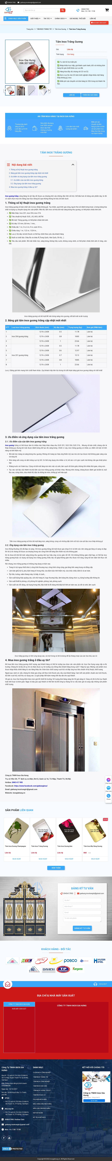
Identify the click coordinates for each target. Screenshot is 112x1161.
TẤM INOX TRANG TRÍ (44, 29)
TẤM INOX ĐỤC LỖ (39, 1095)
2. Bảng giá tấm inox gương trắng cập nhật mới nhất (28, 173)
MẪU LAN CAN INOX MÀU (41, 1108)
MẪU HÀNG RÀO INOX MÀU (42, 1104)
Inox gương (9, 445)
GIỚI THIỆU (34, 19)
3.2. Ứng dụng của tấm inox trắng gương (26, 184)
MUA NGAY (16, 859)
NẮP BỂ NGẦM (38, 1113)
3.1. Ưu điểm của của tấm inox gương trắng (27, 180)
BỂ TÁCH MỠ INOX (39, 1117)
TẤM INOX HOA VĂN (40, 1086)
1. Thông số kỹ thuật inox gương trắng (23, 170)
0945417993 (12, 2)
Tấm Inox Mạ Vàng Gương (93, 846)
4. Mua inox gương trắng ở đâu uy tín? (23, 187)
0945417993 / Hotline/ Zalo (14, 1119)
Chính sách (60, 19)
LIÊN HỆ (72, 95)
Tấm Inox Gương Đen (64, 846)
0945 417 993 (17, 782)
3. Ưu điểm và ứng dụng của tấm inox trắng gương (28, 177)
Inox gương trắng (11, 196)
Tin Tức (47, 19)
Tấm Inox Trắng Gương (39, 846)
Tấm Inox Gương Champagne (15, 846)
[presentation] (5, 90)
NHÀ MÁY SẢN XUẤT (99, 23)
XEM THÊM (56, 868)
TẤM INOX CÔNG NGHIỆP (41, 1081)
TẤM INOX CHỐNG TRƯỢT (42, 1090)
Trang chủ (29, 29)
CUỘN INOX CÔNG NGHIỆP (42, 1072)
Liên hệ (93, 19)
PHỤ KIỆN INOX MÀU (40, 1099)
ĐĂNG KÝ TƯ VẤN (82, 928)
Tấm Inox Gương (60, 29)
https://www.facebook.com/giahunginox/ (31, 786)
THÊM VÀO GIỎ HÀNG (90, 95)
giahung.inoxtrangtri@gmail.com (30, 2)
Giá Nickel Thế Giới (77, 19)
